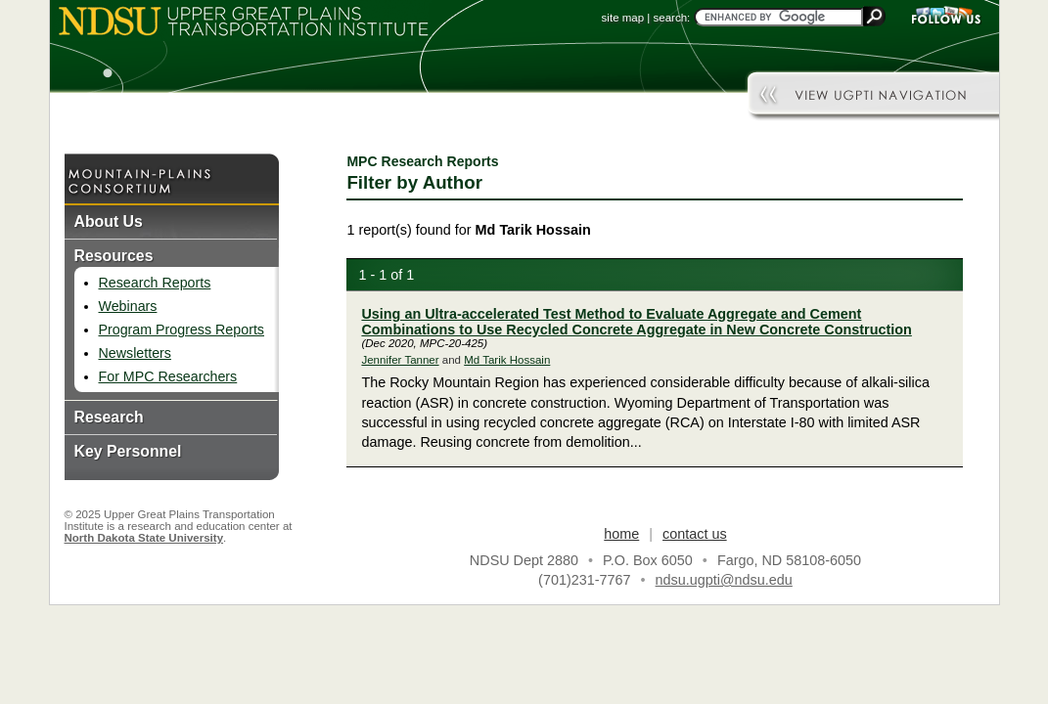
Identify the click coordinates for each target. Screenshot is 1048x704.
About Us (108, 221)
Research (109, 417)
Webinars (128, 306)
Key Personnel (128, 451)
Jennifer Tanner (399, 360)
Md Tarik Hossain (507, 360)
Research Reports (155, 282)
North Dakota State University (144, 538)
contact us (694, 534)
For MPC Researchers (168, 376)
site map (623, 17)
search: (672, 17)
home (621, 534)
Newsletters (135, 353)
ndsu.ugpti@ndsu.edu (724, 580)
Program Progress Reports (181, 329)
